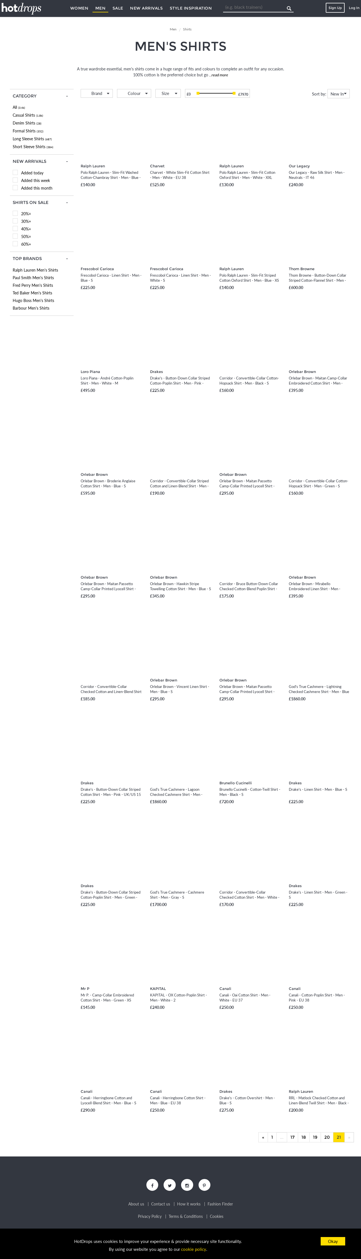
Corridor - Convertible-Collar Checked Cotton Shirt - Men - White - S (249, 897)
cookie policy (193, 1249)
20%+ (26, 213)
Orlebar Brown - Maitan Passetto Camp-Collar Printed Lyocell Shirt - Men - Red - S (247, 486)
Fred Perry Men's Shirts (33, 285)
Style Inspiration (191, 8)
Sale (118, 8)
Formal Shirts (28, 130)
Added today (32, 172)
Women (79, 8)
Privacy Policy (150, 1217)
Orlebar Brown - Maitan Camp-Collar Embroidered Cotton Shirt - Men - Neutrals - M (318, 383)
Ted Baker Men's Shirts (32, 292)
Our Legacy (299, 166)
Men (100, 8)
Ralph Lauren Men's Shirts (35, 270)
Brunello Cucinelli (235, 783)
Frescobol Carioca (97, 269)
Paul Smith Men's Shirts (33, 277)
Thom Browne (301, 269)
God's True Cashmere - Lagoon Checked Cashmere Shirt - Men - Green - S (176, 794)
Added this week (35, 180)
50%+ (26, 236)
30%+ (26, 221)
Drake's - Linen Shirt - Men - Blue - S (318, 789)
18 (303, 1137)
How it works (189, 1205)
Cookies (216, 1217)
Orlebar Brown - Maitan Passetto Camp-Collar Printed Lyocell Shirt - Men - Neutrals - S (247, 691)
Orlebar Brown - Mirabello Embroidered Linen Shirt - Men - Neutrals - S (314, 588)
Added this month (36, 188)
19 (315, 1137)
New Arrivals (146, 8)
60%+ (26, 244)
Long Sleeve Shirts (32, 138)
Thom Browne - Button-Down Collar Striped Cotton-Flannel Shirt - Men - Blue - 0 (317, 280)
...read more (218, 74)
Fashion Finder (220, 1205)
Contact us (160, 1205)
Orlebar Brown (302, 371)
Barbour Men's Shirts (31, 308)
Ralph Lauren (93, 166)
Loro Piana (90, 371)
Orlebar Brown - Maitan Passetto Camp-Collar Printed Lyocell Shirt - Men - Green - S (108, 588)
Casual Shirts (28, 115)
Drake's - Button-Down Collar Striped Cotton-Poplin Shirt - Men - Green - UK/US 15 (110, 897)
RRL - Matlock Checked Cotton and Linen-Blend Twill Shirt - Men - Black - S (319, 1103)
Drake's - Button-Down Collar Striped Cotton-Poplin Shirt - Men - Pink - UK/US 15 (180, 383)
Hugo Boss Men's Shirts (33, 300)
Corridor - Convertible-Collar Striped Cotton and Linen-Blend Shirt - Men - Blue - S (179, 486)
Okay (333, 1241)
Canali (225, 988)
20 (327, 1137)
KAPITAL (158, 988)
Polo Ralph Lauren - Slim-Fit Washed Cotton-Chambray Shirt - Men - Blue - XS (111, 177)
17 (292, 1137)
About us (136, 1205)
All (19, 107)
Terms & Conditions (186, 1217)
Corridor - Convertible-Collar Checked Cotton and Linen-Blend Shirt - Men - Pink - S (111, 691)
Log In (354, 8)
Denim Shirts (27, 123)
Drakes (156, 371)
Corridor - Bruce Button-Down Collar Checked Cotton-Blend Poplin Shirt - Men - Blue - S (248, 588)
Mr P (85, 988)
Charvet (157, 166)
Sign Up (335, 8)
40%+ (26, 229)
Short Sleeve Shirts (33, 146)
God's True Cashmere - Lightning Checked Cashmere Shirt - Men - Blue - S (319, 691)
